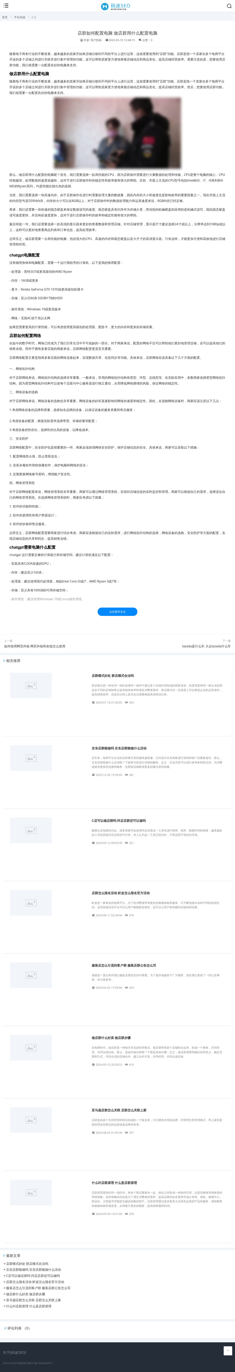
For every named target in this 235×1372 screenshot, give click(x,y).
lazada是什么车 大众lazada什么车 (206, 646)
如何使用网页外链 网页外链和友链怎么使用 (34, 646)
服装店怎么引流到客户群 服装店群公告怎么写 (124, 965)
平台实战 (19, 17)
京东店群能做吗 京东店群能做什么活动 (119, 748)
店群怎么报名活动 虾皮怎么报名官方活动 (121, 893)
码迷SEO (23, 1363)
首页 (5, 17)
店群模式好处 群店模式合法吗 (113, 675)
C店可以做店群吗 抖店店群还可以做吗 (119, 820)
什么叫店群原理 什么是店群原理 (114, 1183)
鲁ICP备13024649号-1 (41, 1363)
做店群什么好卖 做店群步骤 (111, 1038)
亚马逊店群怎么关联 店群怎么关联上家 (119, 1110)
